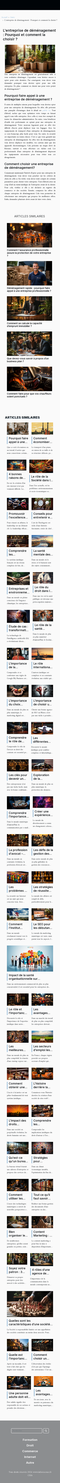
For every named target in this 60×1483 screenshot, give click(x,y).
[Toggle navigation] (5, 5)
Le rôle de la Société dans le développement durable (42, 482)
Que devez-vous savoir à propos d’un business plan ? (28, 360)
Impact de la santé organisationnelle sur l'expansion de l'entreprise (27, 979)
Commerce (30, 1451)
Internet (30, 1457)
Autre (12, 17)
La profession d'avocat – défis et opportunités (18, 855)
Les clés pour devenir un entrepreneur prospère (18, 780)
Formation (30, 1440)
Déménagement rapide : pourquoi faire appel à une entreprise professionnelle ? (29, 289)
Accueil (4, 17)
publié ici (46, 110)
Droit (30, 1445)
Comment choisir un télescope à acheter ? (41, 1360)
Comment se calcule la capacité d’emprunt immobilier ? (24, 325)
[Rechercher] (26, 1430)
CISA (30, 1475)
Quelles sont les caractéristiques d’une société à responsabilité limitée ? (30, 1324)
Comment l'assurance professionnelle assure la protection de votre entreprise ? (29, 253)
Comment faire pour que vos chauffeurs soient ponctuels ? (29, 395)
